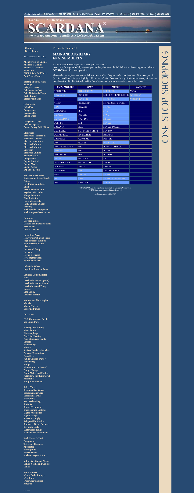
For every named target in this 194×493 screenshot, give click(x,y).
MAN (80, 178)
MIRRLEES (109, 91)
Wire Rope (29, 478)
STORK (107, 174)
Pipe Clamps (30, 330)
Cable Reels (29, 104)
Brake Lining (30, 96)
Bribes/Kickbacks (32, 98)
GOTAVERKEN (85, 91)
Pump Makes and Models (36, 373)
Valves (27, 466)
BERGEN (58, 115)
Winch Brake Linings (34, 475)
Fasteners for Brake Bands (37, 178)
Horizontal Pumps (32, 249)
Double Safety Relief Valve (36, 127)
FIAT (56, 178)
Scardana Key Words (34, 390)
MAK (80, 170)
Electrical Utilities (32, 152)
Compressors (30, 110)
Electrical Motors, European (32, 148)
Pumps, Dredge (31, 370)
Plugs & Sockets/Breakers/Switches (36, 349)
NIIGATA (108, 119)
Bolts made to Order (34, 90)
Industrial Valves (32, 266)
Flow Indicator (31, 198)
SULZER (107, 182)
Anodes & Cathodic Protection (33, 69)
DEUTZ (57, 158)
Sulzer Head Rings (33, 429)
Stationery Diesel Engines (36, 424)
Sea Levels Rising (32, 401)
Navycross (29, 314)
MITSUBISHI (110, 99)
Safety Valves (30, 387)
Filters (27, 181)
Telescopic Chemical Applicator (33, 445)
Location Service (32, 294)
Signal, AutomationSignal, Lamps (33, 414)
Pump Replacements (34, 381)
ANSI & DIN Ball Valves (36, 73)
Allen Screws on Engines (35, 62)
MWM (106, 115)
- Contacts (29, 48)
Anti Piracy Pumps (33, 76)
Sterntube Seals (31, 427)
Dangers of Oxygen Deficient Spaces (33, 123)
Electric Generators (33, 141)
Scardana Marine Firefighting (32, 397)
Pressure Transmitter (34, 353)
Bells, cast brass (31, 87)
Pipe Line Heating (32, 336)
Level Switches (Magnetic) (36, 280)
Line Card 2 (29, 292)
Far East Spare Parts (34, 175)
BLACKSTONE (61, 119)
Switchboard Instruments (36, 432)
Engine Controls (31, 161)
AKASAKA (59, 95)
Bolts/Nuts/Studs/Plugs (35, 93)
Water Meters (30, 472)
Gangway (28, 218)
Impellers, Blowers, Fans (36, 269)
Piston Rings (30, 344)
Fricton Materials (32, 201)
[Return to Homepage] (65, 48)
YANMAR (135, 99)
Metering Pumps (32, 309)
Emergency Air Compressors (31, 157)
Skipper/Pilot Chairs (34, 421)
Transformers (30, 452)
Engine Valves (30, 167)
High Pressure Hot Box (35, 240)
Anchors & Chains (33, 64)
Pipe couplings (31, 333)
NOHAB (107, 122)
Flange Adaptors (32, 195)
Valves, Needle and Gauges (37, 464)
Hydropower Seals (32, 260)
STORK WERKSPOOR (114, 178)
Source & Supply (32, 418)
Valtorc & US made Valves (36, 461)
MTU (106, 111)
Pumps (27, 364)
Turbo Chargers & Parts (36, 455)
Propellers (29, 356)
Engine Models (31, 164)
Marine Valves (31, 306)
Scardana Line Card (34, 393)
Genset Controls (31, 229)
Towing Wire (30, 449)
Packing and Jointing (34, 327)
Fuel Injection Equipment (36, 209)
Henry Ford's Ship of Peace (37, 238)
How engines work (33, 257)
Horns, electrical (32, 255)
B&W (56, 107)
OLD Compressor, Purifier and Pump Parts (37, 320)
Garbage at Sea (31, 221)
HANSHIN (83, 99)
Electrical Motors (32, 144)
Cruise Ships (30, 115)
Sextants (28, 404)
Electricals (29, 133)
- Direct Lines (31, 51)
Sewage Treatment (32, 407)
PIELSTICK (109, 142)
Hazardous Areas (32, 235)
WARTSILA (136, 95)
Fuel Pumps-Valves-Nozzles (37, 212)
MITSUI (107, 107)
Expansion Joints (32, 169)
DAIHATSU (59, 150)
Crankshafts (30, 113)
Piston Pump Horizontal (35, 367)
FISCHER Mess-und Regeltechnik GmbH (34, 191)
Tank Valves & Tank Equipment (33, 439)
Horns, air (29, 252)
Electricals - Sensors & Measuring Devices (35, 137)
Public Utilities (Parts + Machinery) (35, 360)
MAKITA (82, 174)
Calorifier (28, 107)
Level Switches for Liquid (36, 283)
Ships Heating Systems (35, 410)
